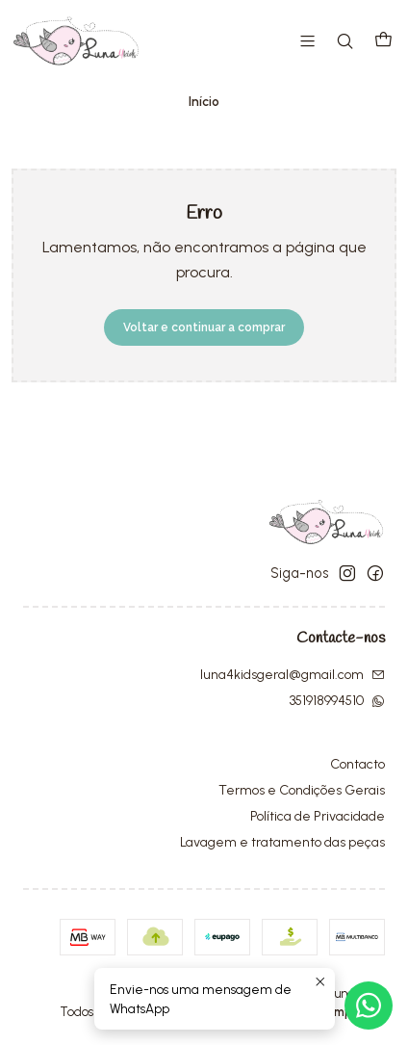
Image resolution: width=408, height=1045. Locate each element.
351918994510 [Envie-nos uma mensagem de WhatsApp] (337, 700)
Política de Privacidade (317, 816)
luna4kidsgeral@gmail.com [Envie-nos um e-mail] (292, 674)
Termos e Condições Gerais (301, 790)
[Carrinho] (383, 41)
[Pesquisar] (345, 41)
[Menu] (307, 41)
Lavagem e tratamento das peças (282, 842)
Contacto (357, 764)
